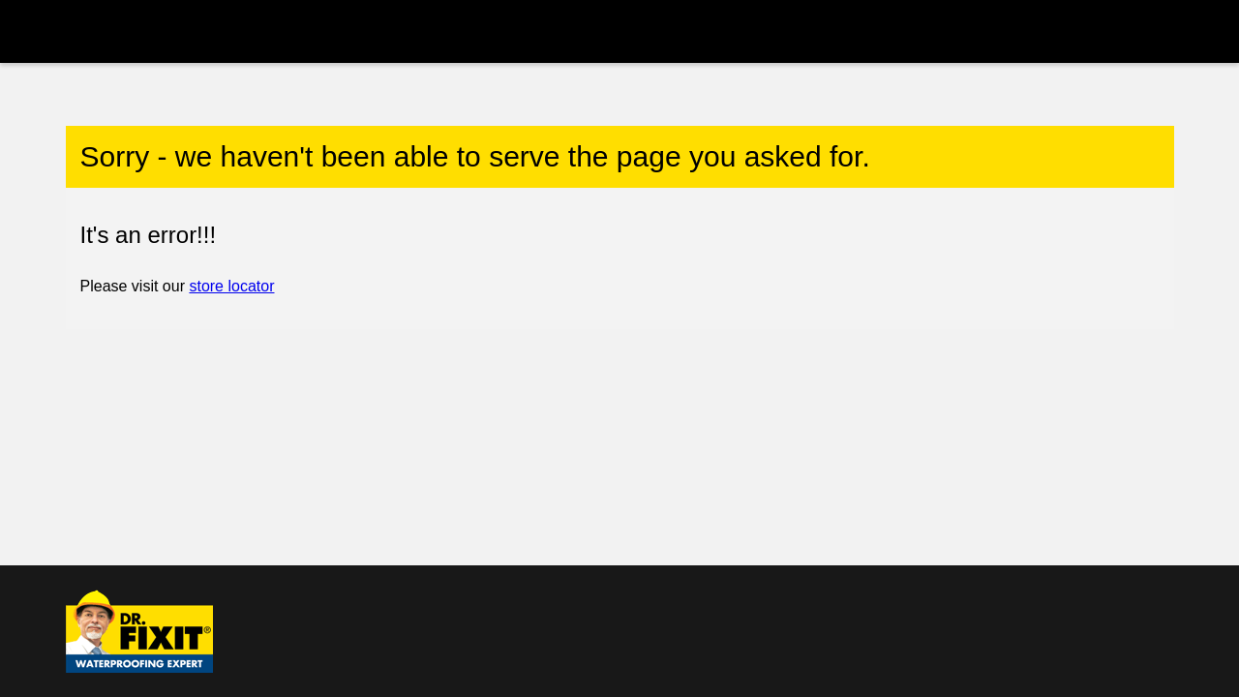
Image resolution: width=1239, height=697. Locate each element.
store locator (231, 286)
